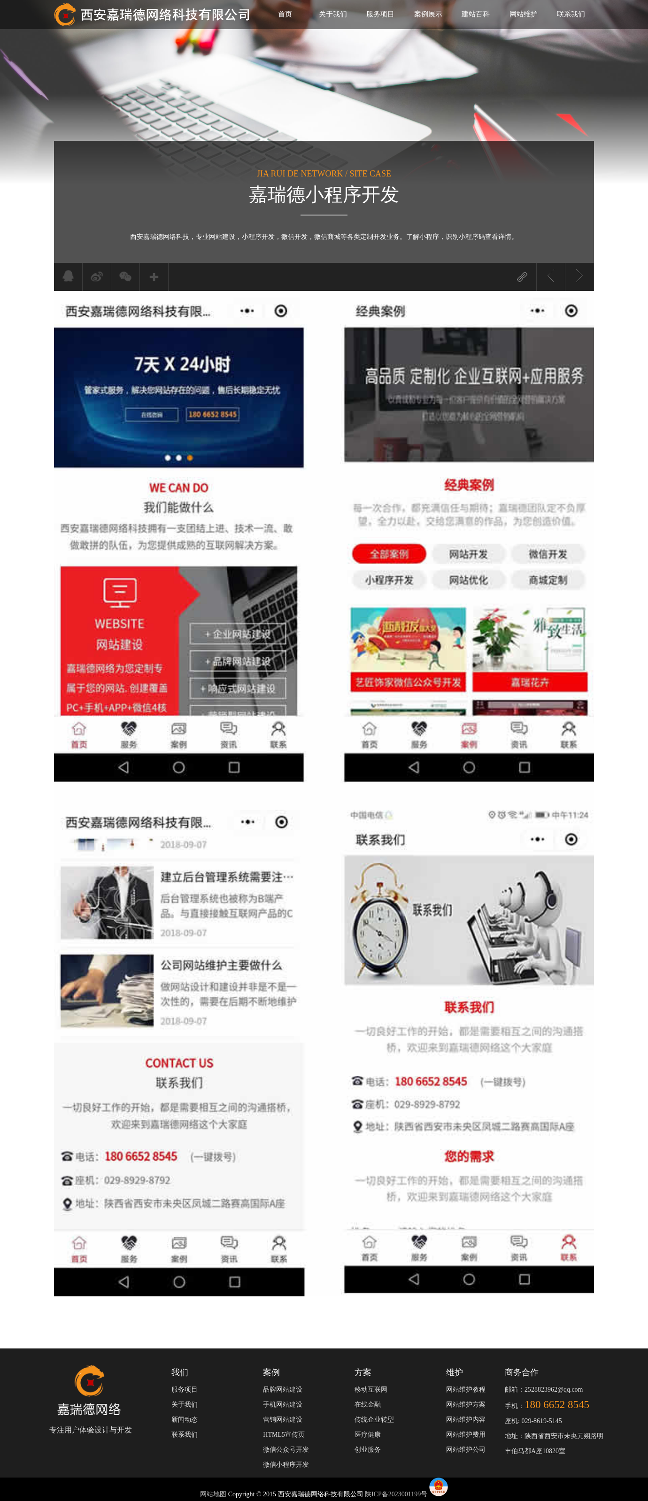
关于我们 (333, 14)
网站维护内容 (466, 1419)
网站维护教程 (466, 1389)
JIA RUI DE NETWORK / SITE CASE (324, 173)
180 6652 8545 (557, 1404)
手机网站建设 (282, 1404)
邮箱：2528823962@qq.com (544, 1389)
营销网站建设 (282, 1419)
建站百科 (476, 14)
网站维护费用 (466, 1434)
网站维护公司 (466, 1449)
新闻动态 (184, 1419)
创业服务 (368, 1449)
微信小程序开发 (286, 1464)
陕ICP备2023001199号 (396, 1494)
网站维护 (523, 14)
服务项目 (380, 14)
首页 (285, 14)
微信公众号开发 (286, 1449)
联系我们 (571, 14)
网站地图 (214, 1494)
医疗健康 (368, 1434)
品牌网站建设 (282, 1389)
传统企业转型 (374, 1419)
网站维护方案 (466, 1404)
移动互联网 (371, 1389)
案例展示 (428, 14)
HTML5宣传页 (284, 1434)
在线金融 (368, 1404)
